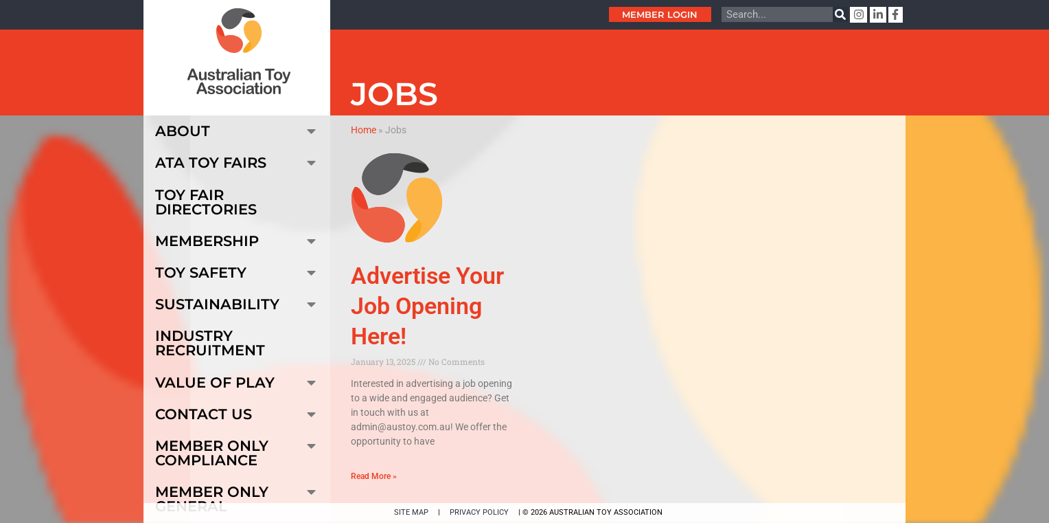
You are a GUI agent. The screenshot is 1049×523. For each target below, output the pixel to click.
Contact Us (237, 414)
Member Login (660, 14)
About (237, 131)
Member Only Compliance (237, 450)
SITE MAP (411, 512)
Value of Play (237, 382)
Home (363, 129)
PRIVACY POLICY (479, 512)
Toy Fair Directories (206, 202)
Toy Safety (237, 272)
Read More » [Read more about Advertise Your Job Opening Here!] (374, 476)
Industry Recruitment (210, 343)
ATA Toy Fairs (237, 162)
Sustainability (237, 304)
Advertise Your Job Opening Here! (427, 306)
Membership (237, 241)
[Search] (840, 14)
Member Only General (237, 496)
